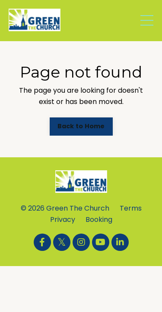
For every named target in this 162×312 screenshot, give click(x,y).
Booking (99, 219)
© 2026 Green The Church (65, 208)
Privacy (62, 219)
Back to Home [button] (81, 126)
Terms (131, 208)
